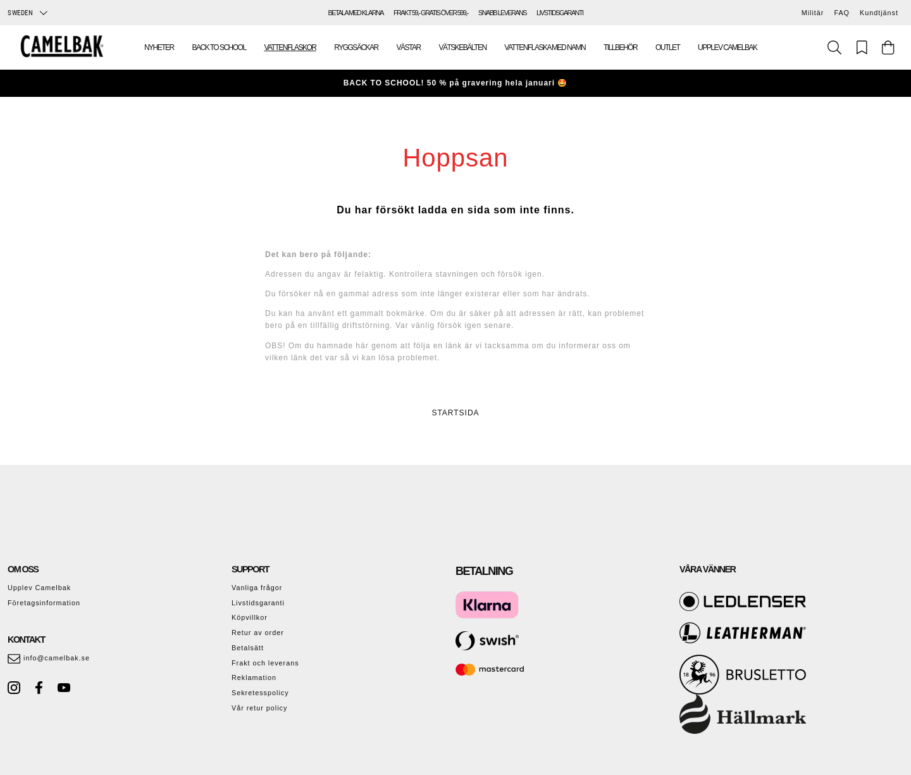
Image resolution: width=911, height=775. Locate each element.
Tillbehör (620, 47)
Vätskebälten (462, 47)
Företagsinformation (44, 603)
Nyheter (159, 47)
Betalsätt (248, 648)
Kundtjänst (879, 12)
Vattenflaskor (290, 47)
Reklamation (254, 677)
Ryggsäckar (356, 47)
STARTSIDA (455, 412)
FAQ (842, 12)
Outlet (667, 47)
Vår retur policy (259, 708)
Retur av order (258, 632)
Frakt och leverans (265, 663)
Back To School (219, 47)
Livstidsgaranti (258, 603)
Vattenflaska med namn (544, 47)
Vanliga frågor (257, 587)
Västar (409, 47)
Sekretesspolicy (260, 692)
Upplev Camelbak (727, 47)
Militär (813, 12)
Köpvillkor (250, 617)
